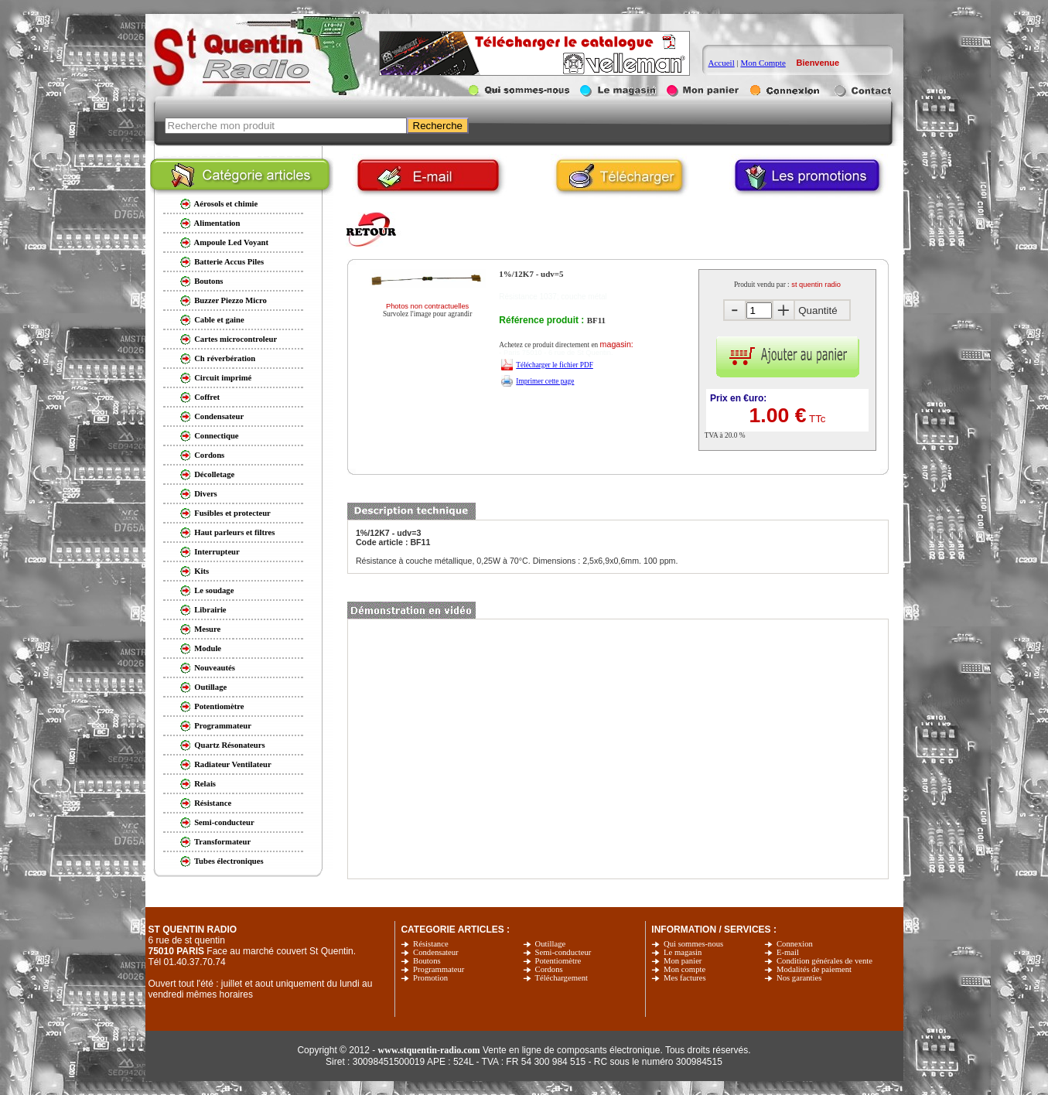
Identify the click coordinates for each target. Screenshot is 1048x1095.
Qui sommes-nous (693, 944)
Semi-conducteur (563, 952)
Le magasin (683, 952)
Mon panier (683, 961)
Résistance (431, 944)
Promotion (430, 978)
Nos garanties (799, 978)
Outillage (550, 944)
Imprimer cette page (545, 381)
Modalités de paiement (814, 969)
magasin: (616, 344)
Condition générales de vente (824, 961)
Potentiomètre (558, 961)
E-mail (788, 952)
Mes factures (685, 978)
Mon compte (684, 969)
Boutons (427, 961)
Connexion (795, 944)
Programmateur (438, 969)
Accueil (721, 62)
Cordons (549, 969)
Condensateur (436, 952)
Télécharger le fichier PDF (554, 365)
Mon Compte (762, 62)
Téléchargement (561, 978)
